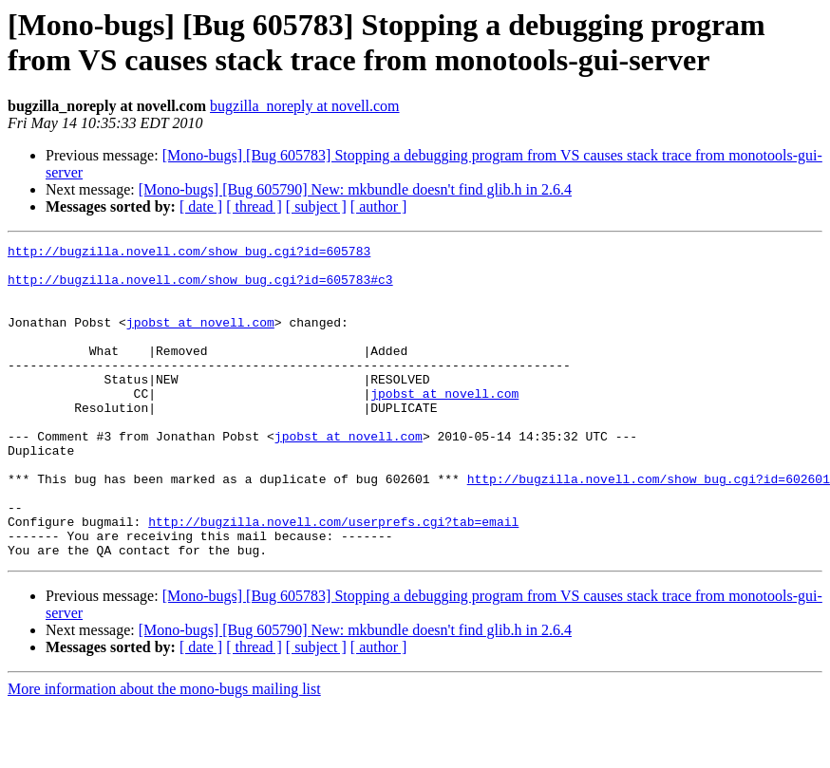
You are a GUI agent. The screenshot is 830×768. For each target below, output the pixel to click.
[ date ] (200, 206)
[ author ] (378, 206)
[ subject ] (316, 206)
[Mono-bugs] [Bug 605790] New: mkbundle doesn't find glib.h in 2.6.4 (355, 189)
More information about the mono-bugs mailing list (164, 751)
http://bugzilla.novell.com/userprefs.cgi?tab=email (333, 578)
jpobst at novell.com (200, 338)
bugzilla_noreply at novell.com (305, 106)
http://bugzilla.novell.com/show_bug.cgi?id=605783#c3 (200, 287)
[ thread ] (254, 206)
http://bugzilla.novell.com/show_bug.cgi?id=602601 (648, 526)
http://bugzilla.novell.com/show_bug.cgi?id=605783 (189, 253)
